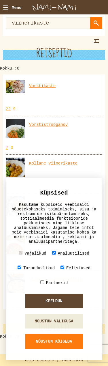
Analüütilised (70, 253)
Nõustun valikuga (54, 321)
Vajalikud (32, 253)
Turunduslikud (36, 268)
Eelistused (75, 268)
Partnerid (54, 282)
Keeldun (54, 301)
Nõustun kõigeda (54, 341)
